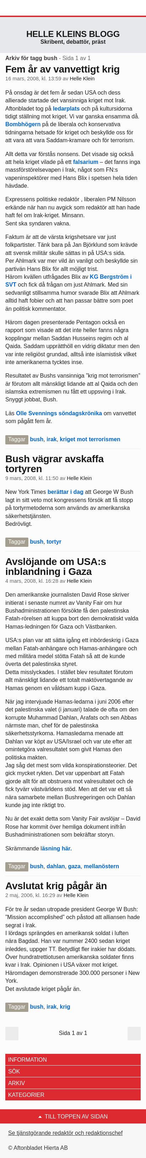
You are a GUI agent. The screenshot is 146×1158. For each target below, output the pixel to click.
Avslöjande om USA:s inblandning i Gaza (55, 566)
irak (51, 439)
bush (36, 439)
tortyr (53, 542)
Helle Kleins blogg (73, 34)
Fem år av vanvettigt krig (62, 69)
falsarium (86, 162)
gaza (74, 866)
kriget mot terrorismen (90, 439)
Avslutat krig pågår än (56, 885)
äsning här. (57, 848)
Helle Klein (82, 78)
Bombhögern (23, 124)
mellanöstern (101, 866)
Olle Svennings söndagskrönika (59, 413)
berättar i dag (65, 492)
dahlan (55, 866)
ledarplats (66, 109)
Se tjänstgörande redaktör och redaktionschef (65, 1133)
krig (65, 1007)
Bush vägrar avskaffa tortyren (54, 463)
